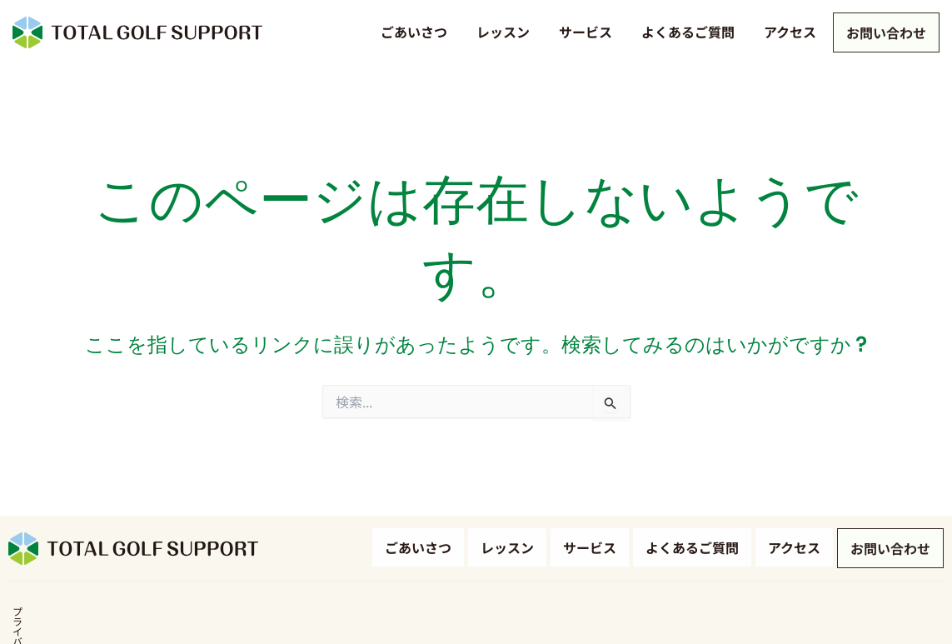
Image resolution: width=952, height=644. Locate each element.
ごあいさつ (410, 32)
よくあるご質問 (684, 32)
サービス (582, 32)
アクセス (786, 32)
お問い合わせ (885, 34)
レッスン (499, 32)
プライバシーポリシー (58, 618)
